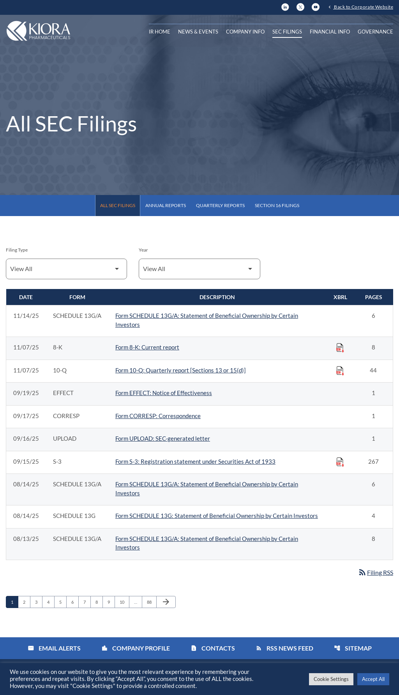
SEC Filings (287, 31)
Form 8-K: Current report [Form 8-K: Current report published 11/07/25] (147, 347)
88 (151, 602)
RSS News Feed (284, 648)
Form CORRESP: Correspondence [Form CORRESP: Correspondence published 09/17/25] (158, 415)
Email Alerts (54, 648)
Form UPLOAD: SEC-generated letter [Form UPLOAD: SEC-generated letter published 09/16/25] (162, 438)
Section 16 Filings (277, 205)
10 (124, 602)
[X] (300, 6)
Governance (375, 31)
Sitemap (353, 648)
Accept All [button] (373, 679)
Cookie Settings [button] (331, 679)
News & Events (198, 31)
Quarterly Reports (220, 205)
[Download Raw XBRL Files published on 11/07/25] (340, 347)
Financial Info (330, 31)
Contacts (213, 648)
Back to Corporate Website (363, 6)
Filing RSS (375, 572)
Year (143, 250)
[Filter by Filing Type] (66, 269)
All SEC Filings (117, 205)
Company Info (245, 31)
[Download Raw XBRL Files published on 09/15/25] (340, 461)
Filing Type (17, 250)
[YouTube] (316, 6)
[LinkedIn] (285, 6)
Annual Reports (165, 205)
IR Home (159, 31)
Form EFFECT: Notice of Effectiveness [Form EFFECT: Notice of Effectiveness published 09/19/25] (163, 392)
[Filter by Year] (199, 269)
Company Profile (135, 648)
